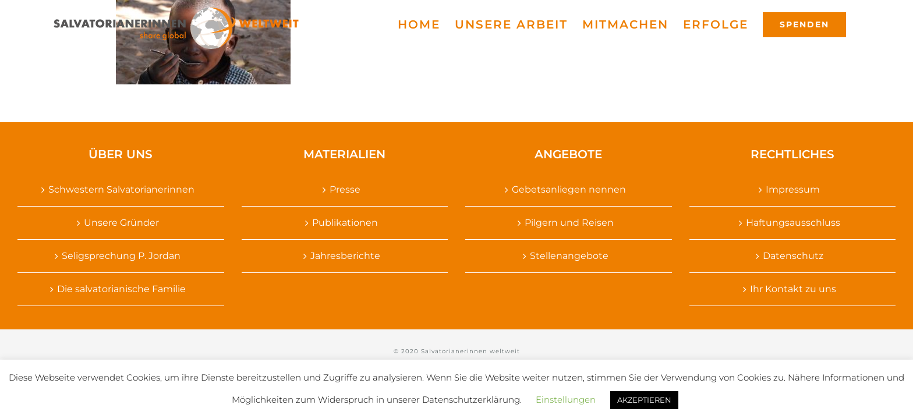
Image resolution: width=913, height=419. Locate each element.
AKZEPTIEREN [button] (644, 399)
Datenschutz (793, 255)
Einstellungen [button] (566, 399)
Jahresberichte (345, 255)
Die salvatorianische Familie (121, 288)
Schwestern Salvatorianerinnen (121, 189)
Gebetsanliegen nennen (569, 189)
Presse (345, 189)
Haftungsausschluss (793, 222)
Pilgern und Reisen (569, 222)
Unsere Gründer (121, 222)
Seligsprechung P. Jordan (121, 255)
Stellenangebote (569, 255)
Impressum (793, 189)
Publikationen (345, 222)
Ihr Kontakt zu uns (793, 288)
